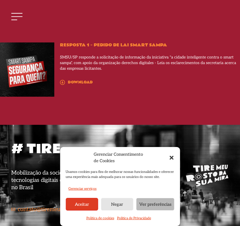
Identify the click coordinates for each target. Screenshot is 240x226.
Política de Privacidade (134, 218)
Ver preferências (155, 204)
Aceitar (82, 204)
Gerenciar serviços (82, 189)
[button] (171, 158)
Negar (117, 204)
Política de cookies (100, 218)
